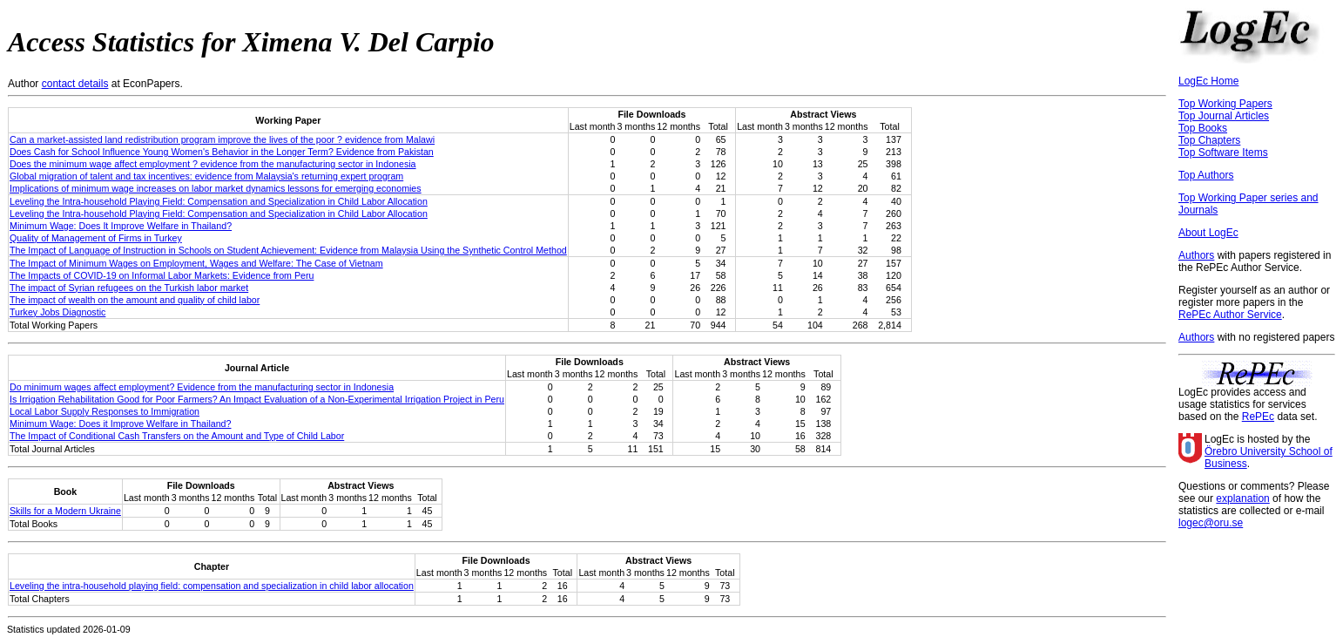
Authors (1196, 255)
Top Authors (1205, 175)
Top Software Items (1223, 152)
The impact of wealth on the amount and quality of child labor (135, 300)
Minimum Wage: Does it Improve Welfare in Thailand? (120, 423)
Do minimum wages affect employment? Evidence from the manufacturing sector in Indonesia (202, 387)
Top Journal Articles (1223, 116)
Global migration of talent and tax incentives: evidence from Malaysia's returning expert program (206, 176)
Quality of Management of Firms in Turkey (96, 238)
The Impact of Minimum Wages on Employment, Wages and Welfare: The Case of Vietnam (196, 263)
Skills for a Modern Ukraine (65, 510)
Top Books (1202, 128)
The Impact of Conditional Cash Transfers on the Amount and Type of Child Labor (177, 435)
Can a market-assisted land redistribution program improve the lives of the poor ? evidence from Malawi (222, 139)
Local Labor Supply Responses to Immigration (104, 411)
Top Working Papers (1225, 104)
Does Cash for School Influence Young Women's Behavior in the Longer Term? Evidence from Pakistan (222, 151)
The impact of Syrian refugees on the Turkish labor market (129, 287)
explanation (1242, 498)
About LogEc (1208, 233)
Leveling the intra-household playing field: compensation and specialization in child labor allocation (212, 585)
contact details (75, 84)
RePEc (1258, 416)
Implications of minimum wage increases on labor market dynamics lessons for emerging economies (216, 188)
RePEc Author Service (1230, 314)
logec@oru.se (1210, 523)
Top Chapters (1209, 140)
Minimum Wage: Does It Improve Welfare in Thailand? (121, 225)
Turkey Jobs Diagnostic (57, 312)
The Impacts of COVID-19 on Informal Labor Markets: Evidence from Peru (162, 275)
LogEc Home (1208, 81)
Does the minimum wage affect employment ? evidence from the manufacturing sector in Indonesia (213, 164)
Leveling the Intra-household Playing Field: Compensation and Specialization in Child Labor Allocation (219, 201)
